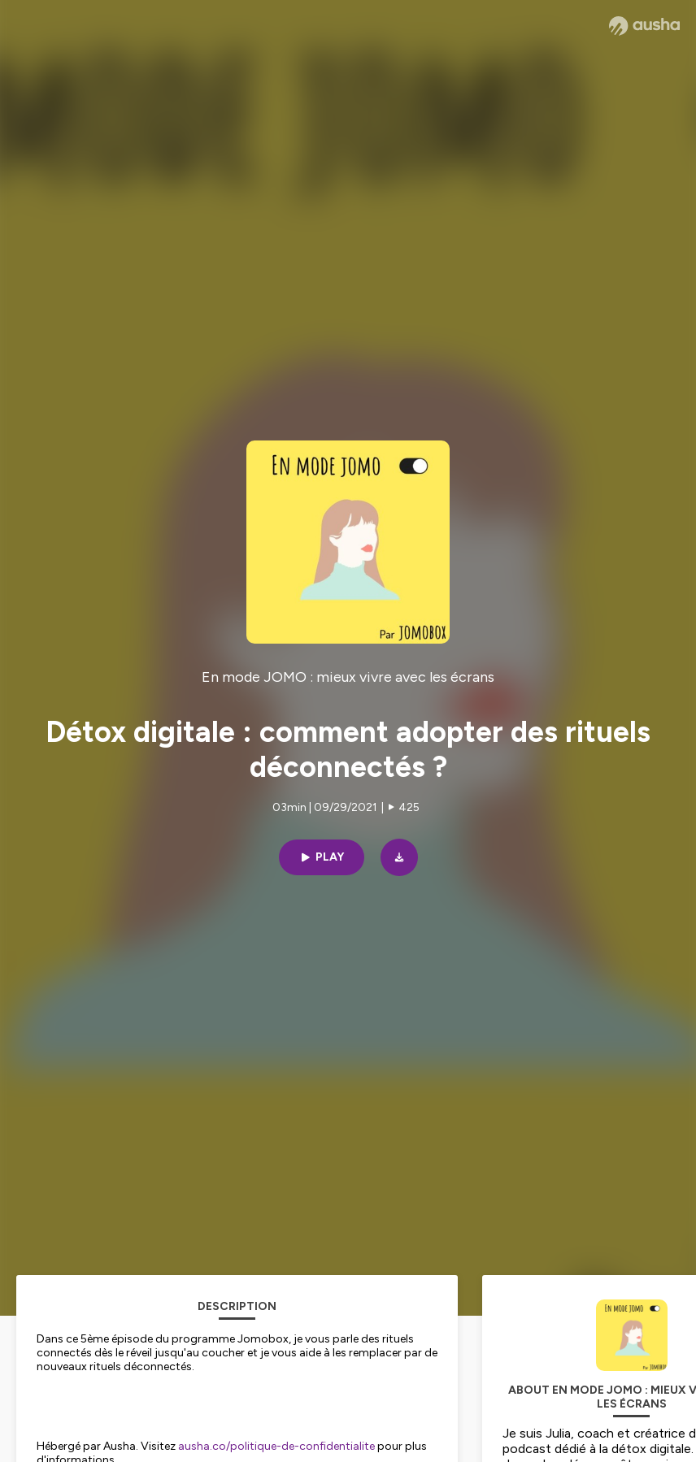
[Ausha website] (644, 26)
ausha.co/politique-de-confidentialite (276, 1446)
